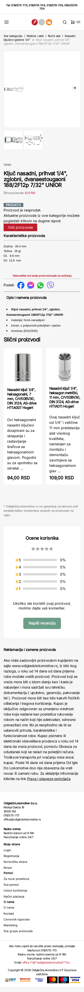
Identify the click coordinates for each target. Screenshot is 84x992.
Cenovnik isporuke (17, 924)
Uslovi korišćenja (15, 895)
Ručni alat (54, 36)
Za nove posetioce (16, 883)
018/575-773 (19, 5)
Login (7, 854)
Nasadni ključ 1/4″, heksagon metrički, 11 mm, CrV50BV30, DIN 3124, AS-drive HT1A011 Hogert (64, 402)
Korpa (8, 872)
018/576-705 (55, 5)
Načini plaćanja (14, 901)
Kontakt (9, 918)
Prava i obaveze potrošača (48, 783)
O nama (9, 912)
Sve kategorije (13, 36)
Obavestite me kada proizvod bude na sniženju (42, 280)
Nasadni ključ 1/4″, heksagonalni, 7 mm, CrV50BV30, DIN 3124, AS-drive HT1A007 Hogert (22, 403)
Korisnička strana (15, 866)
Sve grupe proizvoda (18, 935)
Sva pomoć (11, 889)
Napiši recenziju (42, 627)
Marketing (10, 929)
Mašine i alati (35, 36)
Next (74, 90)
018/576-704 (37, 5)
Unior (7, 169)
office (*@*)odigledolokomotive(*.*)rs (46, 967)
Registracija (11, 860)
